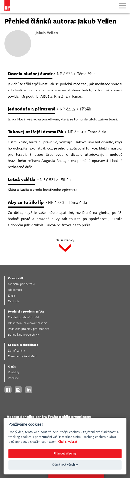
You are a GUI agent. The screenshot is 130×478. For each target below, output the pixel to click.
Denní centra (16, 350)
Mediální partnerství (21, 284)
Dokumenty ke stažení (22, 356)
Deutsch (13, 301)
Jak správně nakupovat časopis (27, 323)
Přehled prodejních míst (23, 317)
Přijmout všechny (65, 453)
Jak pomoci (15, 290)
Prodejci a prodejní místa (26, 311)
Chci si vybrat (67, 441)
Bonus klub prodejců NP (23, 334)
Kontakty (13, 372)
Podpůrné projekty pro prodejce (29, 329)
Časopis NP (16, 278)
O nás (12, 366)
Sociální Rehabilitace (23, 345)
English (12, 295)
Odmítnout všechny (65, 464)
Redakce (13, 378)
